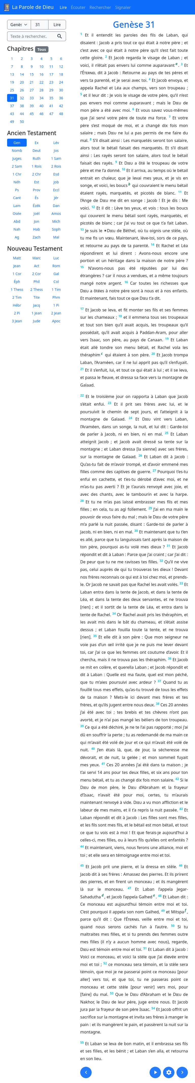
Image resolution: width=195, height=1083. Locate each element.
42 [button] (61, 105)
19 (167, 339)
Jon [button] (36, 221)
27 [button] (32, 90)
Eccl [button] (56, 189)
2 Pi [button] (17, 313)
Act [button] (36, 265)
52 (105, 963)
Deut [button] (36, 150)
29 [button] (51, 90)
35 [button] (51, 97)
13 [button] (12, 74)
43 (181, 809)
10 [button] (41, 66)
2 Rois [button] (56, 166)
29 (150, 508)
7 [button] (12, 66)
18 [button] (61, 74)
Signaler (123, 7)
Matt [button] (17, 258)
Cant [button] (17, 197)
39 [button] (32, 105)
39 (82, 726)
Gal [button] (56, 273)
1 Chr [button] (16, 173)
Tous (41, 49)
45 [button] (32, 113)
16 (126, 282)
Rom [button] (56, 265)
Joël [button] (37, 213)
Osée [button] (17, 213)
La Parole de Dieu (28, 7)
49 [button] (12, 121)
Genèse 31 (134, 24)
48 (160, 896)
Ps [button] (17, 189)
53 (111, 993)
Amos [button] (56, 213)
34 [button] (41, 97)
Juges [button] (17, 158)
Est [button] (36, 181)
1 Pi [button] (56, 305)
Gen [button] (16, 142)
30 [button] (61, 90)
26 (140, 455)
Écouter (78, 7)
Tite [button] (37, 297)
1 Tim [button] (56, 289)
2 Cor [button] (36, 273)
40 (93, 748)
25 (166, 433)
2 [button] (22, 58)
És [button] (37, 197)
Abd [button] (17, 221)
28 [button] (41, 90)
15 (82, 267)
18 (120, 316)
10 (123, 169)
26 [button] (22, 90)
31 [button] (12, 97)
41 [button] (51, 105)
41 (103, 763)
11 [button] (51, 66)
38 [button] (22, 105)
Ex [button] (36, 142)
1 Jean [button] (36, 313)
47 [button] (51, 113)
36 (169, 658)
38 (157, 704)
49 (163, 911)
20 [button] (22, 82)
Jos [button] (56, 150)
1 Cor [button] (16, 273)
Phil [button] (37, 281)
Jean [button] (17, 265)
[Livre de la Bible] (19, 24)
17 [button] (51, 74)
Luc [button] (56, 258)
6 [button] (61, 58)
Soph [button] (56, 229)
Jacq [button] (36, 305)
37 (159, 681)
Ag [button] (17, 236)
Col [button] (56, 281)
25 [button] (12, 90)
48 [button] (61, 113)
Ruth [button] (36, 158)
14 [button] (22, 74)
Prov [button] (36, 189)
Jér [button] (56, 197)
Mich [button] (56, 221)
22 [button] (41, 82)
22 (82, 395)
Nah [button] (16, 229)
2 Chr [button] (36, 173)
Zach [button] (36, 236)
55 (82, 1042)
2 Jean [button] (56, 313)
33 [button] (32, 97)
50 (172, 925)
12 (93, 207)
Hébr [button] (17, 305)
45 (82, 865)
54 (153, 1008)
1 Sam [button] (56, 158)
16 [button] (41, 74)
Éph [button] (17, 281)
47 (129, 888)
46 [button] (41, 113)
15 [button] (32, 74)
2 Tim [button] (17, 297)
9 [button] (32, 66)
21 (82, 369)
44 (82, 846)
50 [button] (22, 121)
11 (180, 192)
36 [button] (61, 97)
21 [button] (32, 82)
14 (152, 244)
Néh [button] (16, 181)
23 (109, 403)
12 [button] (61, 66)
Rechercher (100, 7)
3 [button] (32, 58)
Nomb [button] (17, 150)
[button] (86, 1072)
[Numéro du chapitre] (39, 24)
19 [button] (12, 82)
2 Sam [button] (17, 166)
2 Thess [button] (36, 289)
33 (181, 583)
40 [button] (41, 105)
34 (114, 613)
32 (161, 561)
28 (82, 501)
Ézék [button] (36, 205)
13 (82, 229)
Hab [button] (36, 229)
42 (177, 779)
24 (130, 418)
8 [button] (22, 66)
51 (145, 948)
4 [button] (41, 58)
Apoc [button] (56, 320)
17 (82, 309)
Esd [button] (56, 173)
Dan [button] (56, 205)
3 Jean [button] (17, 320)
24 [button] (61, 82)
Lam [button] (17, 205)
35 (95, 636)
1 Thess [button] (17, 289)
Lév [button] (56, 142)
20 (153, 354)
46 (180, 865)
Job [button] (56, 181)
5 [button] (51, 58)
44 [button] (22, 113)
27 (154, 470)
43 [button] (12, 113)
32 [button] (22, 97)
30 (136, 531)
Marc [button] (36, 258)
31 (168, 546)
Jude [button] (36, 320)
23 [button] (51, 82)
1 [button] (12, 58)
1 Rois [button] (36, 166)
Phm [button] (56, 297)
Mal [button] (56, 236)
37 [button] (12, 105)
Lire (63, 7)
